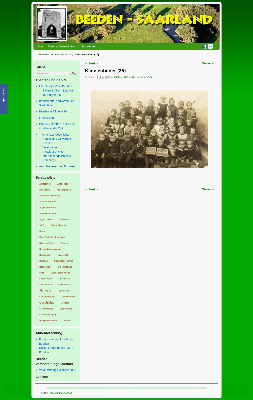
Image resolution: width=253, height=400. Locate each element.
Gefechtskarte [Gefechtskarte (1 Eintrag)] (68, 297)
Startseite (43, 54)
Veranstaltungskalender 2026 (57, 370)
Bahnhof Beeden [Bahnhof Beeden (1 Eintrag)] (58, 225)
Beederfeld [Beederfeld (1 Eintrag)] (63, 255)
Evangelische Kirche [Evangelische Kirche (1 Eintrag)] (60, 273)
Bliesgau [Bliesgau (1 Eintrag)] (43, 261)
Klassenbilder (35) (62, 54)
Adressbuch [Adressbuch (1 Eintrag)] (45, 184)
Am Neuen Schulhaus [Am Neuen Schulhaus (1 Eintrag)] (49, 196)
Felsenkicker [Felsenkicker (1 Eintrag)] (64, 279)
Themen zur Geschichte (54, 134)
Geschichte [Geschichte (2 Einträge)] (46, 302)
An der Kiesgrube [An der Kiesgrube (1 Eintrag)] (47, 202)
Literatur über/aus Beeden (55, 86)
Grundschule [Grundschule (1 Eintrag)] (66, 309)
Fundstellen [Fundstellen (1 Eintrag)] (63, 291)
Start (41, 46)
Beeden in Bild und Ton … (55, 111)
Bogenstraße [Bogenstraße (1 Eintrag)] (45, 267)
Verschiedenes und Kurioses (57, 166)
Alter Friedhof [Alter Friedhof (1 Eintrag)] (63, 184)
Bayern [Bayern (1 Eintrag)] (42, 231)
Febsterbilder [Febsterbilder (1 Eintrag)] (45, 279)
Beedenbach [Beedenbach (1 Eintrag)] (45, 255)
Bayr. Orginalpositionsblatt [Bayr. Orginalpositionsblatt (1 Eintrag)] (52, 237)
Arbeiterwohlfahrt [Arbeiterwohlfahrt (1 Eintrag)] (47, 213)
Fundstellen (46, 117)
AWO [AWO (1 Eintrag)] (41, 225)
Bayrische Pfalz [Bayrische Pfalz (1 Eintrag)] (46, 243)
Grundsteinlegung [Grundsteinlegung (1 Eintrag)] (47, 315)
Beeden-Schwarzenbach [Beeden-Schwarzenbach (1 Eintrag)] (50, 249)
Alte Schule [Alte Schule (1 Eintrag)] (44, 190)
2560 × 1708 (121, 77)
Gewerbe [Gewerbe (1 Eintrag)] (65, 303)
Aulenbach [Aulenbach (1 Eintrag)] (65, 219)
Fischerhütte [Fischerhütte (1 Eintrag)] (64, 285)
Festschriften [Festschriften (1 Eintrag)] (45, 285)
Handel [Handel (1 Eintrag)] (67, 321)
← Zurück (91, 63)
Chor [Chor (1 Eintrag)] (41, 273)
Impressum (89, 46)
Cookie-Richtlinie (100, 394)
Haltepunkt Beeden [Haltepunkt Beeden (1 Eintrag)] (48, 321)
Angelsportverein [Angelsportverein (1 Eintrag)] (47, 208)
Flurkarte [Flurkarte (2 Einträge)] (45, 290)
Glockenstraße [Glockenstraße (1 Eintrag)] (46, 309)
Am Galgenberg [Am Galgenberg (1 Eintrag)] (64, 190)
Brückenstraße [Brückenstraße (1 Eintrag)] (65, 267)
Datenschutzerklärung (63, 46)
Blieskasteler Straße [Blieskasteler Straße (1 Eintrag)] (63, 261)
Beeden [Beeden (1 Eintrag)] (64, 243)
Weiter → (208, 63)
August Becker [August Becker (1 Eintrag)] (46, 219)
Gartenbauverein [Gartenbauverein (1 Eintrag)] (47, 297)
